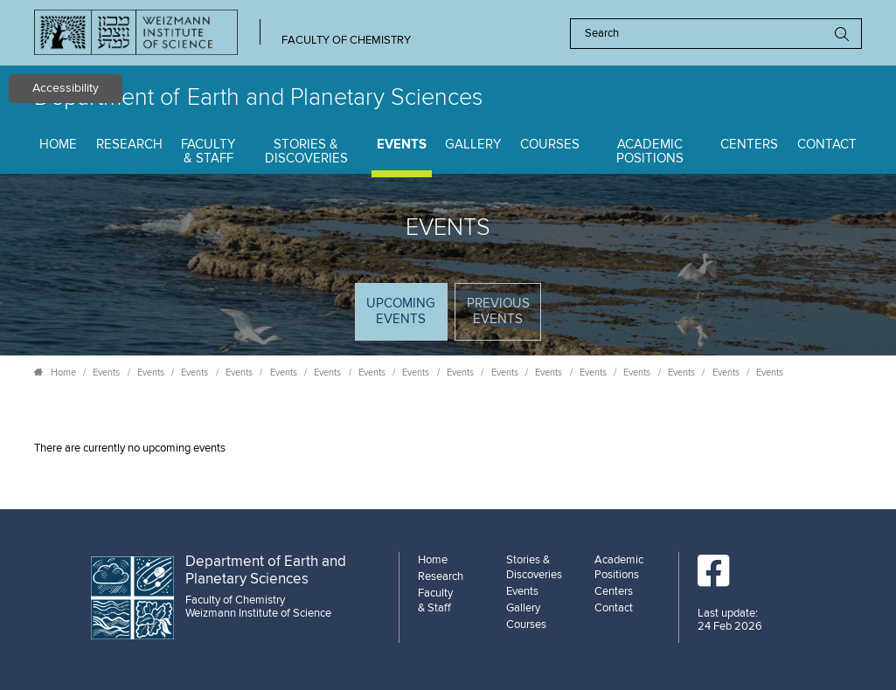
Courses (550, 144)
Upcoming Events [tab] (406, 317)
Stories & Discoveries (306, 152)
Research (129, 144)
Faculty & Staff (208, 152)
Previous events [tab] (498, 311)
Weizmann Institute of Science (258, 613)
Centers (749, 144)
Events (402, 144)
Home (58, 144)
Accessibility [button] (65, 88)
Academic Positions (650, 152)
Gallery (473, 144)
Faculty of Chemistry (346, 40)
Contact (827, 144)
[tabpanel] (447, 448)
